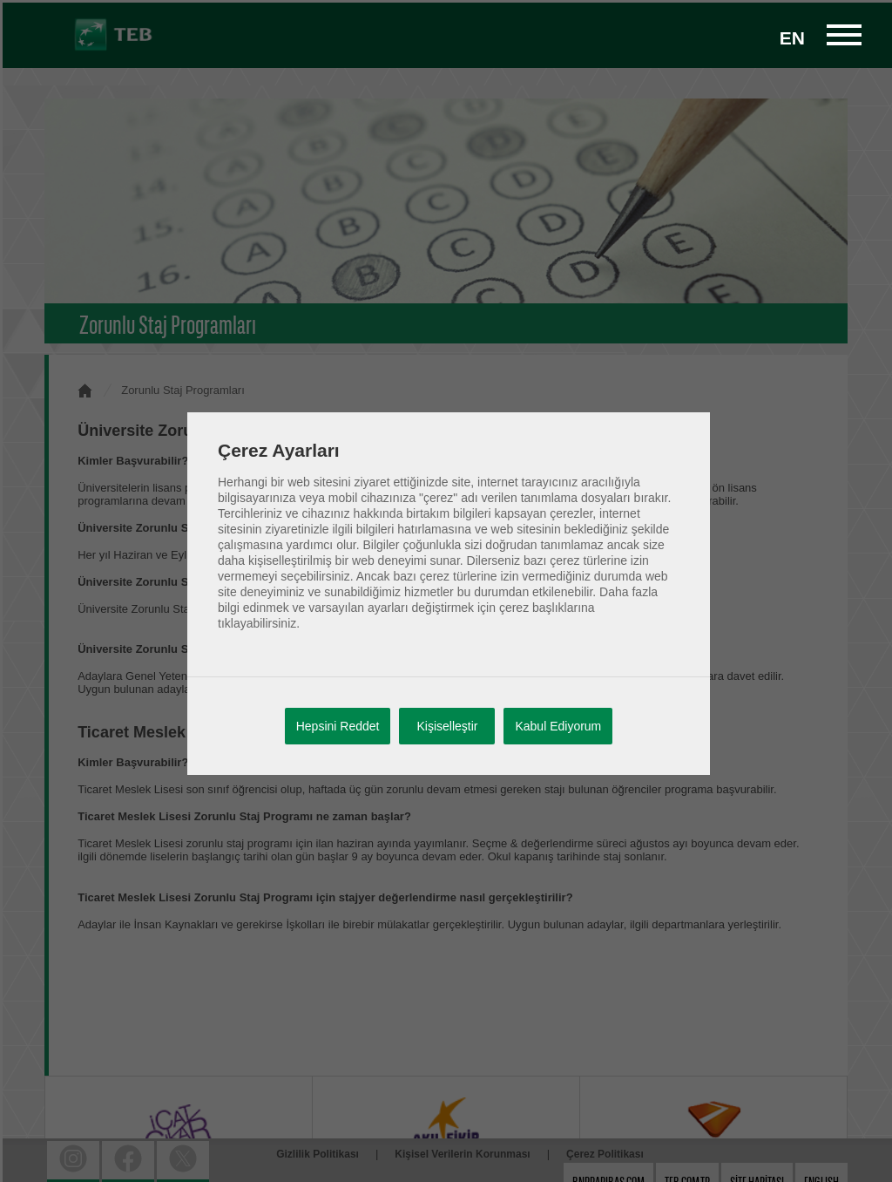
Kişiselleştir (446, 726)
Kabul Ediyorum (558, 726)
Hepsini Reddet (338, 726)
